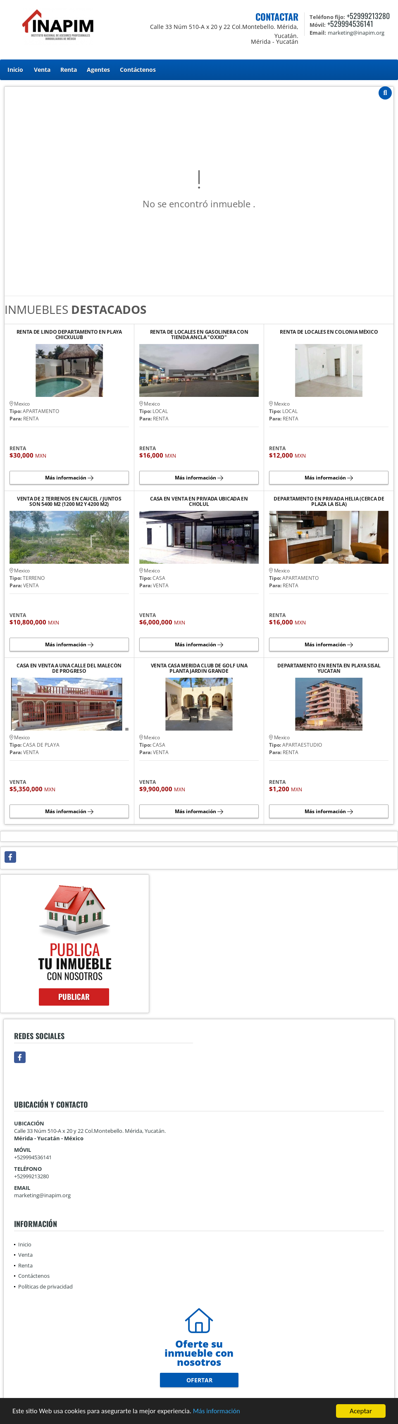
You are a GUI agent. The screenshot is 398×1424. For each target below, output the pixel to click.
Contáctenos (138, 70)
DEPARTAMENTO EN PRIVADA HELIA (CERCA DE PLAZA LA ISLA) (329, 501)
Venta (42, 70)
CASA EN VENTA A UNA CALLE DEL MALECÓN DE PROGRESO (69, 668)
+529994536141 (350, 23)
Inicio (15, 70)
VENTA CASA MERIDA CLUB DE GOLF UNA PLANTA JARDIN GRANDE (199, 668)
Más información (220, 1411)
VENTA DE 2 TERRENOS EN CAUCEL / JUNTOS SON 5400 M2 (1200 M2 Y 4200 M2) (69, 501)
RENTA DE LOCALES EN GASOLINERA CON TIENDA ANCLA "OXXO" (199, 334)
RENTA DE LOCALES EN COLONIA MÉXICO (329, 332)
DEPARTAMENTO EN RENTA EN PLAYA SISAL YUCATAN (328, 668)
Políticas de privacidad (45, 1286)
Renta (68, 70)
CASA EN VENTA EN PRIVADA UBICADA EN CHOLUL (199, 501)
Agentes (98, 70)
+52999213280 (368, 15)
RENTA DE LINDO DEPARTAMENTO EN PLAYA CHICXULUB (69, 334)
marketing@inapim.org (42, 1195)
